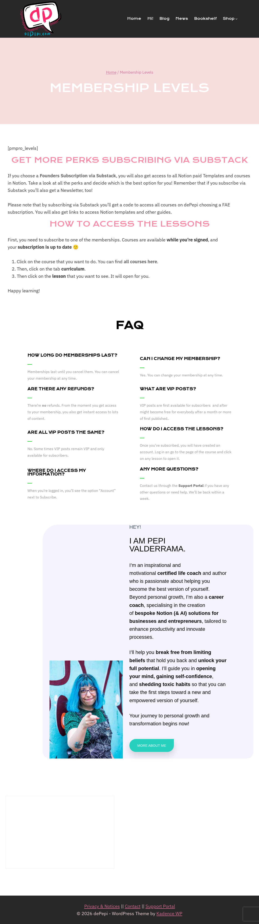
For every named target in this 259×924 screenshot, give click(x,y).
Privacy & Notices (102, 906)
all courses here (140, 261)
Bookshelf (205, 18)
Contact (133, 906)
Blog (164, 18)
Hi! (150, 18)
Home (134, 18)
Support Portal (191, 485)
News (181, 18)
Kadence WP (169, 913)
